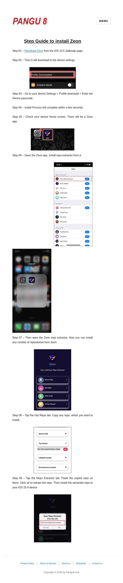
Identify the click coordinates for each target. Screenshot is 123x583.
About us (66, 563)
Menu (103, 20)
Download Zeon (34, 50)
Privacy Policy (27, 563)
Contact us (97, 563)
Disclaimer (81, 563)
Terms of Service (48, 563)
